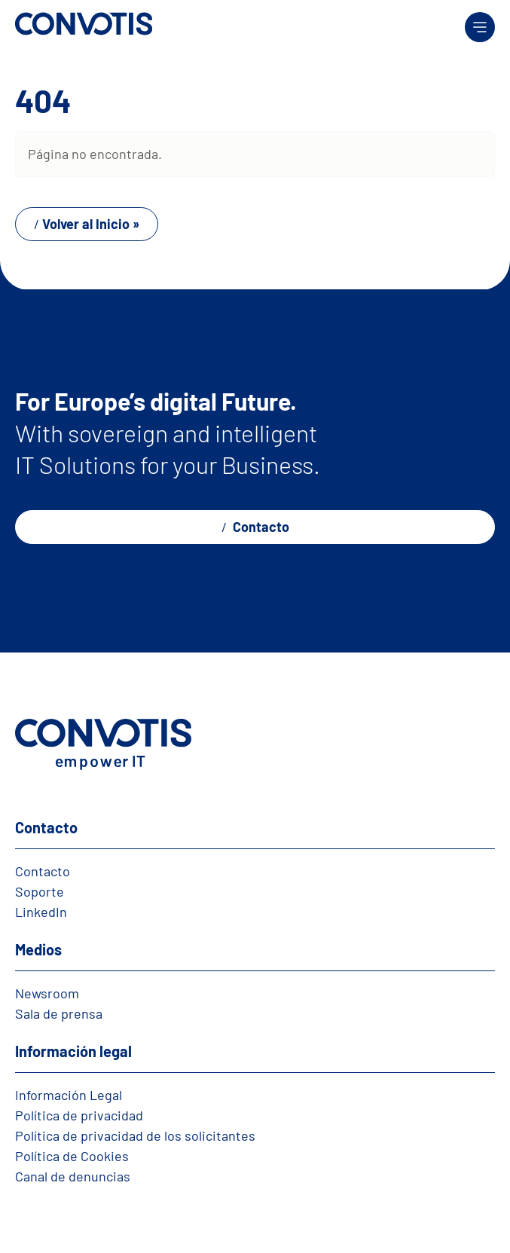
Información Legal (68, 1094)
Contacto (259, 526)
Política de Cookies (72, 1156)
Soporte (39, 891)
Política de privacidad (79, 1115)
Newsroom (47, 993)
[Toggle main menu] (480, 27)
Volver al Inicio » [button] (90, 223)
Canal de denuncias (72, 1176)
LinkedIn (41, 911)
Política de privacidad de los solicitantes (135, 1135)
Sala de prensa (58, 1013)
